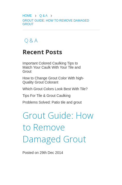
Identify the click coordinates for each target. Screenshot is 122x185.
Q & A (44, 15)
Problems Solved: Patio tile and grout (52, 102)
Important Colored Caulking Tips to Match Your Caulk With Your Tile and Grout (52, 67)
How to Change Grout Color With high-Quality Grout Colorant (53, 80)
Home (27, 15)
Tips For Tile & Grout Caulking (47, 96)
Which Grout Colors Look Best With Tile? (55, 89)
